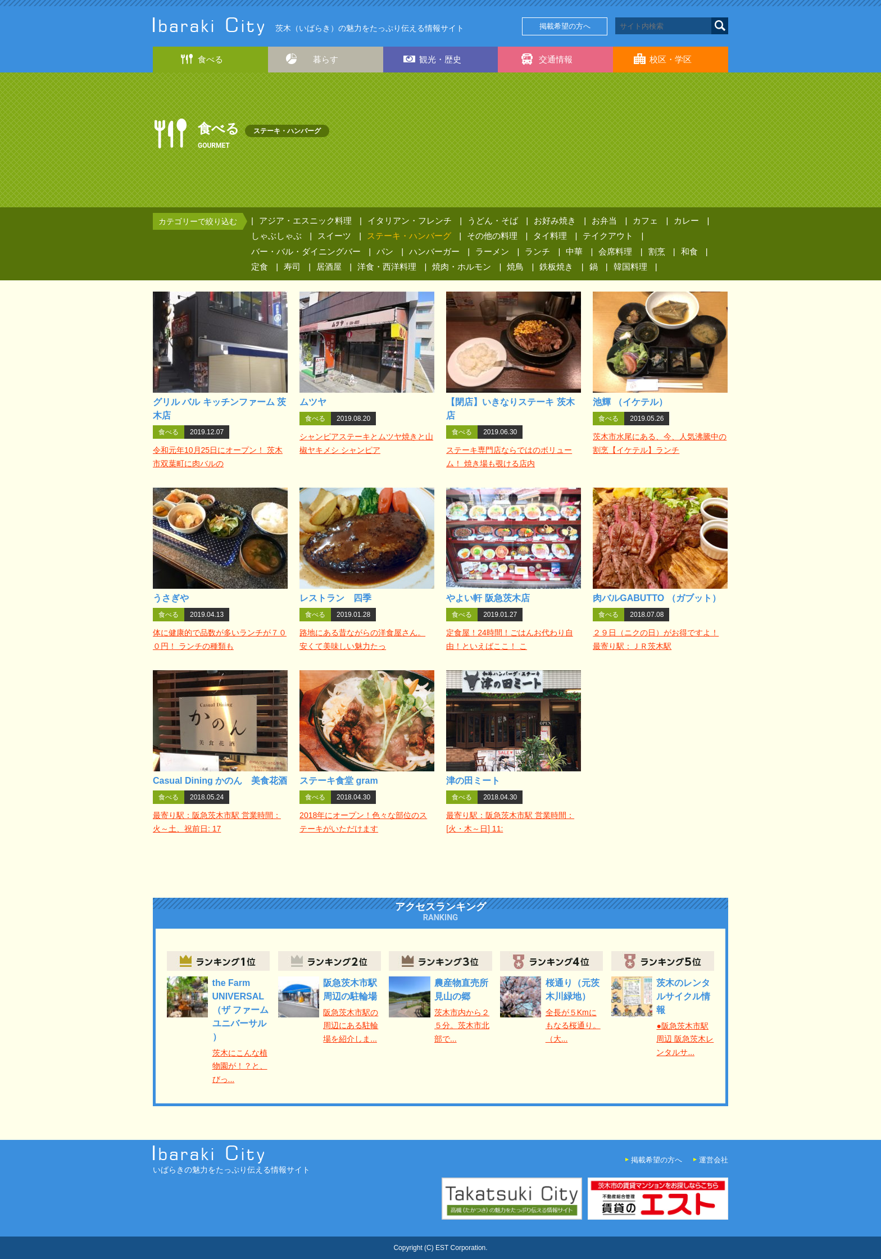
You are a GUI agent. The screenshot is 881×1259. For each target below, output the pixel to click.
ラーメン (492, 251)
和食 (689, 251)
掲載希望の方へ (565, 26)
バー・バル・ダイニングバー (306, 251)
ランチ (537, 251)
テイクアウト (608, 235)
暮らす (325, 59)
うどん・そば (492, 220)
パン (384, 251)
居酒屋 (329, 266)
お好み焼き (555, 220)
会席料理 (615, 251)
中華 (574, 251)
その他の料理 (492, 235)
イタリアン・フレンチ (409, 220)
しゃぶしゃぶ (276, 235)
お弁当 (604, 220)
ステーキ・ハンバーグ (409, 235)
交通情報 (556, 59)
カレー (686, 220)
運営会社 (713, 1160)
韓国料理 (630, 266)
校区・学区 (671, 59)
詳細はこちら (220, 384)
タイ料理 (550, 235)
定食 (259, 266)
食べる (210, 59)
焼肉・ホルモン (461, 266)
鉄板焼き (556, 266)
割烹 (656, 251)
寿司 (292, 266)
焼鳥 (515, 266)
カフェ (645, 220)
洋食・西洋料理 (386, 266)
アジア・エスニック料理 (305, 220)
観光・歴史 (440, 59)
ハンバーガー (434, 251)
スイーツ (334, 235)
